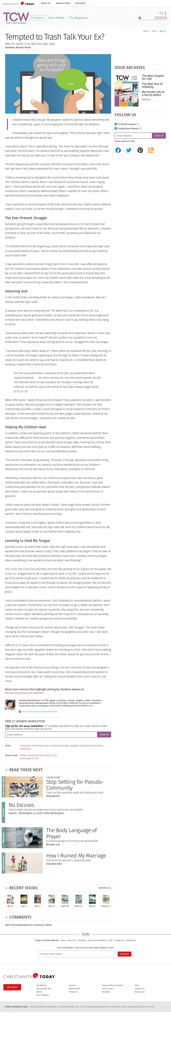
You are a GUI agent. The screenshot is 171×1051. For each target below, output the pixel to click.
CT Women (126, 124)
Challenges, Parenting (31, 746)
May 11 (24, 906)
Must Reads (56, 18)
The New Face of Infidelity (152, 85)
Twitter (48, 925)
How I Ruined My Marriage (76, 855)
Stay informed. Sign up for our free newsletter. (85, 948)
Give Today (12, 987)
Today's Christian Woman (46, 940)
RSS (111, 940)
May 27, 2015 (51, 755)
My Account (140, 992)
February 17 (106, 906)
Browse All (105, 888)
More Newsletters (125, 141)
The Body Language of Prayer (71, 833)
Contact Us (119, 940)
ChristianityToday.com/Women (24, 693)
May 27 (163, 31)
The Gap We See (43, 989)
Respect (99, 746)
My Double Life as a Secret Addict (153, 93)
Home (146, 31)
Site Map (82, 940)
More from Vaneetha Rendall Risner (40, 711)
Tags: (8, 746)
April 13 (51, 906)
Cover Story (53, 777)
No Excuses (21, 805)
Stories (39, 992)
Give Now (80, 3)
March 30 (65, 906)
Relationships (87, 746)
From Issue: (11, 755)
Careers (72, 985)
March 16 (78, 906)
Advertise (106, 992)
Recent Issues (23, 888)
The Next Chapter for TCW (153, 77)
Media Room (74, 989)
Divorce (46, 746)
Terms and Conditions (97, 940)
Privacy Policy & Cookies (112, 985)
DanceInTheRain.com (83, 705)
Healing (55, 746)
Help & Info (131, 940)
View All (146, 99)
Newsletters (63, 3)
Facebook (37, 925)
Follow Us (73, 992)
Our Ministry (41, 985)
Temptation (25, 749)
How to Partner (42, 995)
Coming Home (128, 128)
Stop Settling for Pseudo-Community (75, 785)
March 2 (92, 906)
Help (137, 985)
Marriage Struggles (69, 746)
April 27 (38, 906)
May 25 (10, 906)
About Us (46, 3)
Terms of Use (107, 989)
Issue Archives (130, 67)
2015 (154, 31)
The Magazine (78, 18)
